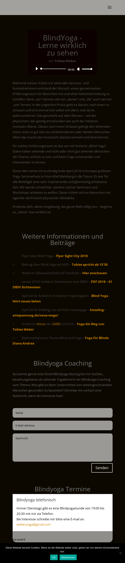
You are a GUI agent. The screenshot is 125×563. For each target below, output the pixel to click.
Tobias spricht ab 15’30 (90, 264)
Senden (101, 467)
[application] (62, 69)
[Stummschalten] (78, 69)
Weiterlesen (68, 557)
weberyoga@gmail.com (34, 524)
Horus (41, 324)
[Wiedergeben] (37, 69)
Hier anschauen (94, 273)
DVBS (56, 324)
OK (54, 557)
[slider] (54, 68)
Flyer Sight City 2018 (72, 256)
